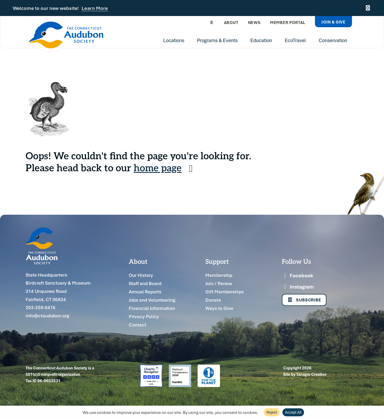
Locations (173, 40)
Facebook (297, 275)
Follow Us (296, 261)
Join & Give (333, 22)
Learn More (95, 8)
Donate (213, 300)
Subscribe (304, 300)
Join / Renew (218, 283)
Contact (137, 325)
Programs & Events (217, 40)
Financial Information (152, 308)
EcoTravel (295, 40)
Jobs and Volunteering (152, 300)
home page (165, 167)
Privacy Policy (144, 316)
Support (217, 261)
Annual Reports (145, 292)
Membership (218, 275)
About (231, 22)
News (254, 22)
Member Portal (287, 22)
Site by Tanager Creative (304, 374)
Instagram (298, 286)
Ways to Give (219, 308)
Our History (141, 275)
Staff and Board (145, 283)
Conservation (333, 40)
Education (261, 40)
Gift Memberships (224, 292)
